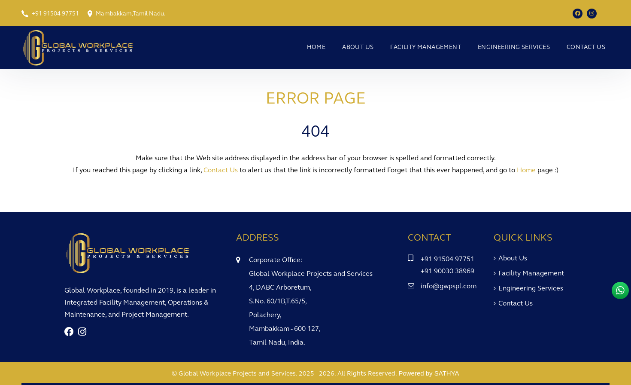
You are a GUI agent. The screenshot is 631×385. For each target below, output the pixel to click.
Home (316, 47)
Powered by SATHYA (428, 373)
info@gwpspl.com (448, 286)
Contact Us (586, 47)
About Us (357, 47)
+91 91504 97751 (55, 13)
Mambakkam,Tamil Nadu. (130, 13)
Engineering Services (514, 47)
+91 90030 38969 (447, 271)
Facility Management (425, 47)
